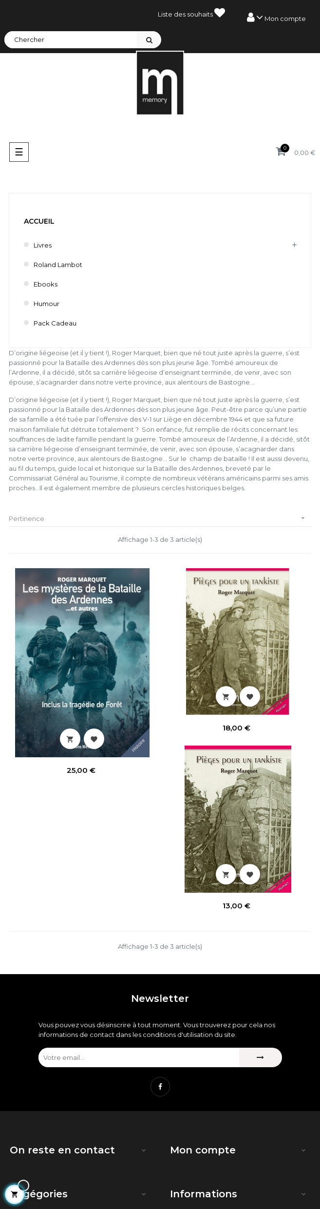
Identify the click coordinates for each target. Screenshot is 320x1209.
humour (46, 303)
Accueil (39, 221)
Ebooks (45, 284)
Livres (43, 245)
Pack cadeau (55, 323)
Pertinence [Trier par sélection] (160, 518)
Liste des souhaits (191, 12)
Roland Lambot (58, 265)
